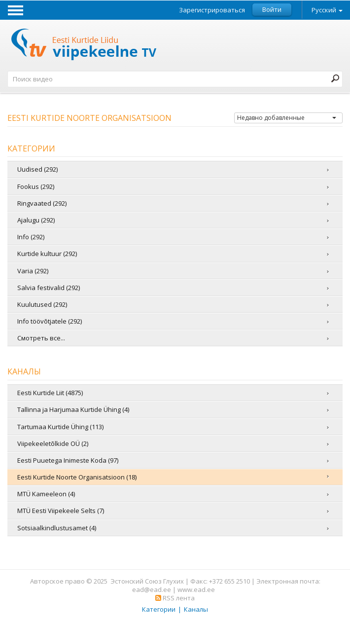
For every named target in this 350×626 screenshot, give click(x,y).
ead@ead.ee (151, 589)
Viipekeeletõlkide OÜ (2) (52, 443)
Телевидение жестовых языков (84, 45)
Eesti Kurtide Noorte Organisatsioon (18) (77, 477)
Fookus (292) (35, 186)
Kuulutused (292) (42, 304)
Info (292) (30, 236)
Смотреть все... (41, 337)
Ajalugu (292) (36, 220)
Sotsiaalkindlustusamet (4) (56, 527)
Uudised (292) (37, 169)
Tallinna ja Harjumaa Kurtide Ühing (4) (73, 409)
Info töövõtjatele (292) (49, 321)
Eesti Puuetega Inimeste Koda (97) (67, 460)
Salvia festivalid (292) (48, 287)
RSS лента (175, 597)
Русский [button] (327, 9)
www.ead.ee (196, 589)
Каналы (196, 609)
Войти (271, 9)
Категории (158, 609)
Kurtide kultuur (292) (47, 253)
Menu (15, 9)
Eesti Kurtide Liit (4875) (50, 392)
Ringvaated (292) (42, 203)
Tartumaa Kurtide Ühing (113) (60, 426)
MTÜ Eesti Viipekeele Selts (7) (60, 510)
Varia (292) (32, 270)
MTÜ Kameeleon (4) (46, 493)
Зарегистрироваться (212, 10)
